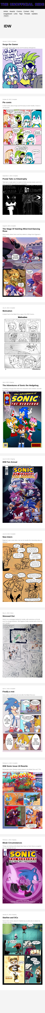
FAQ (32, 11)
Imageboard (8, 14)
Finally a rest (8, 692)
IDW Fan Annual (10, 462)
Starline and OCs (10, 918)
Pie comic (7, 102)
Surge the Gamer (10, 44)
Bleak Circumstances (12, 843)
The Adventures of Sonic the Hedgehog (20, 385)
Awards (12, 11)
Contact (26, 11)
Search (6, 16)
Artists (6, 11)
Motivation (7, 311)
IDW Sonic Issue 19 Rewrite (15, 766)
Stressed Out (8, 616)
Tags (20, 14)
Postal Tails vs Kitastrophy (15, 179)
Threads (27, 14)
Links (15, 14)
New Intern (7, 537)
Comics (19, 11)
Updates (35, 14)
